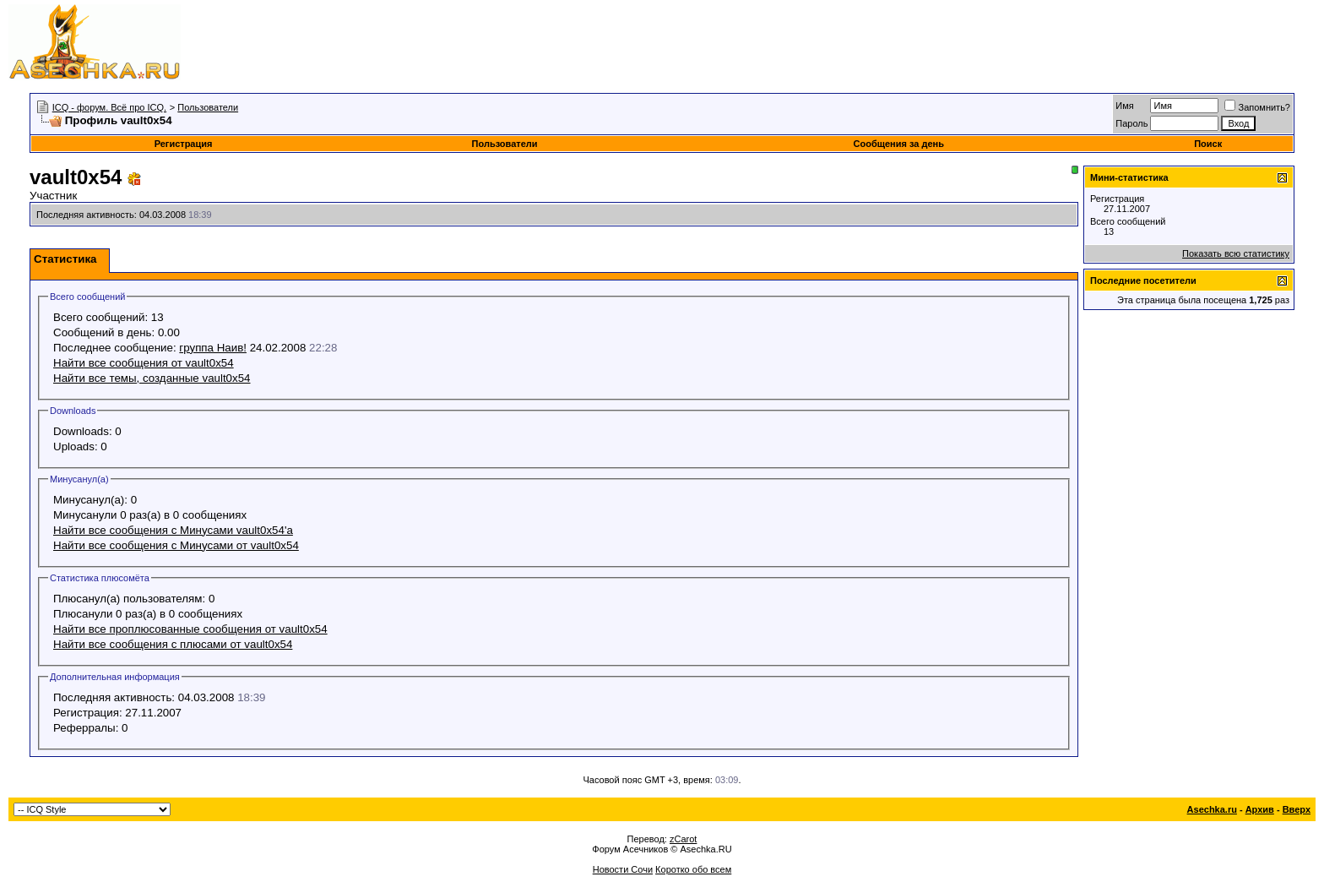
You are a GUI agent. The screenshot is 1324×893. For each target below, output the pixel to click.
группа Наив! (213, 347)
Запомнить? (1257, 107)
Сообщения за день (899, 144)
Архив (1259, 809)
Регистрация (184, 144)
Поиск (1208, 144)
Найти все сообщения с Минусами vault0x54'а (173, 530)
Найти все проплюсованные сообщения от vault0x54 (190, 629)
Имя (1124, 106)
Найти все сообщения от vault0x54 (143, 363)
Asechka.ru (1212, 809)
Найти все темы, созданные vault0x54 (152, 378)
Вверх (1296, 809)
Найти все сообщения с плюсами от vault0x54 (172, 644)
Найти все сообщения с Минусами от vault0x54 (176, 545)
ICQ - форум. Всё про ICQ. (109, 107)
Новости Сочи (623, 869)
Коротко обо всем (693, 869)
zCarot (683, 839)
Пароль (1131, 123)
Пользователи (207, 107)
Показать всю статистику (1235, 253)
